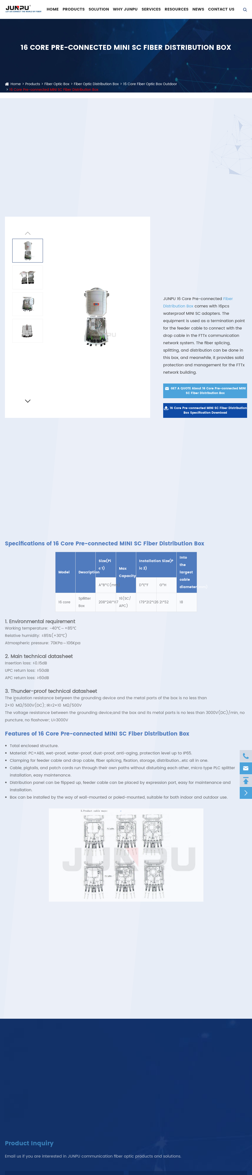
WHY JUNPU (125, 9)
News (198, 9)
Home (53, 9)
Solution (99, 9)
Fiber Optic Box (56, 84)
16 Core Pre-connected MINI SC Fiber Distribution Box (53, 89)
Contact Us (221, 9)
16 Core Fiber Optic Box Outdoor (150, 84)
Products (74, 9)
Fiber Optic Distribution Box (96, 84)
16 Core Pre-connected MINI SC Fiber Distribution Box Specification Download (205, 410)
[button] (27, 402)
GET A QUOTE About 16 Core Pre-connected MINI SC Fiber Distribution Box (205, 391)
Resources (176, 9)
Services (151, 9)
